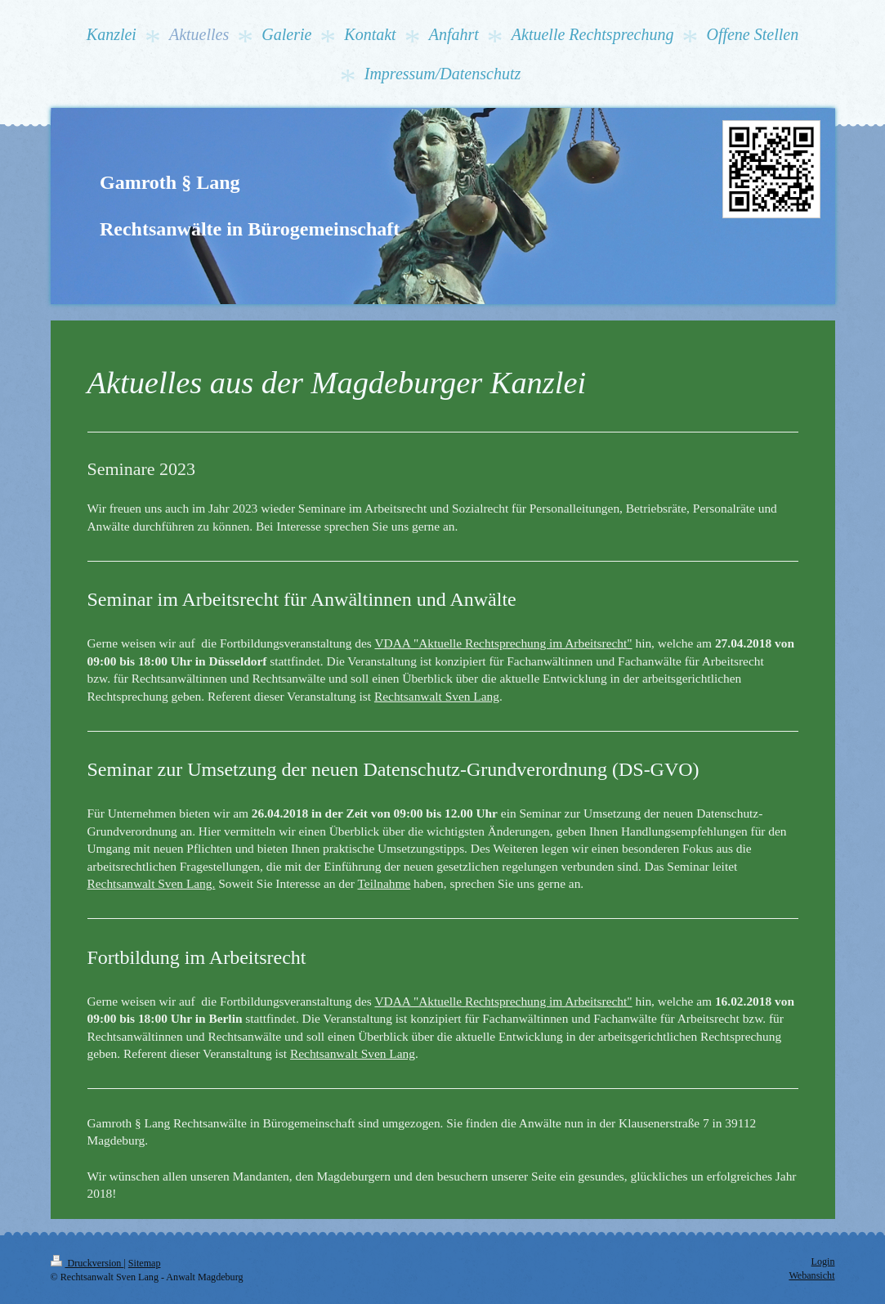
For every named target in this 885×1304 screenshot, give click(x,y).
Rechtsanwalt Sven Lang (436, 696)
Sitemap (144, 1263)
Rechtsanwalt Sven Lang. (151, 883)
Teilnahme (383, 883)
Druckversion (87, 1263)
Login (823, 1261)
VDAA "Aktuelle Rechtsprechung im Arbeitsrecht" (503, 643)
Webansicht (811, 1275)
